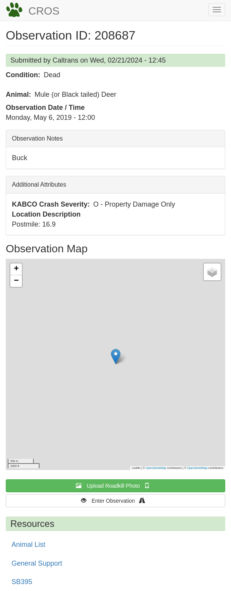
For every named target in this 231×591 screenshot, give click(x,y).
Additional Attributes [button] (39, 184)
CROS (43, 11)
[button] (115, 356)
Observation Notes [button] (37, 138)
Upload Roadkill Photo (115, 485)
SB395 (22, 582)
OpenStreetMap (156, 468)
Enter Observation (115, 500)
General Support (37, 563)
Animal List (28, 544)
